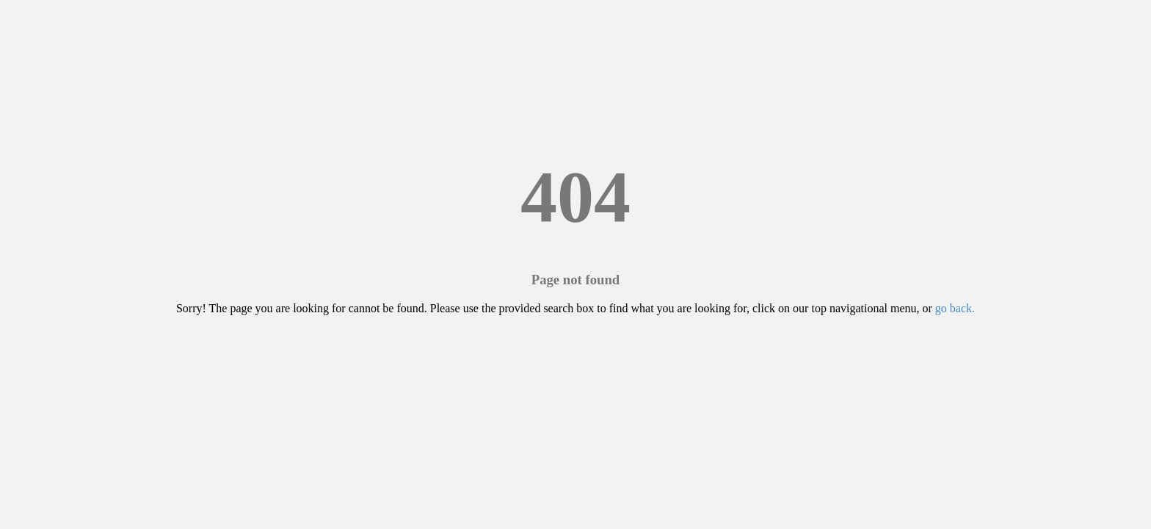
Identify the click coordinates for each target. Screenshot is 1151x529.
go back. (955, 308)
